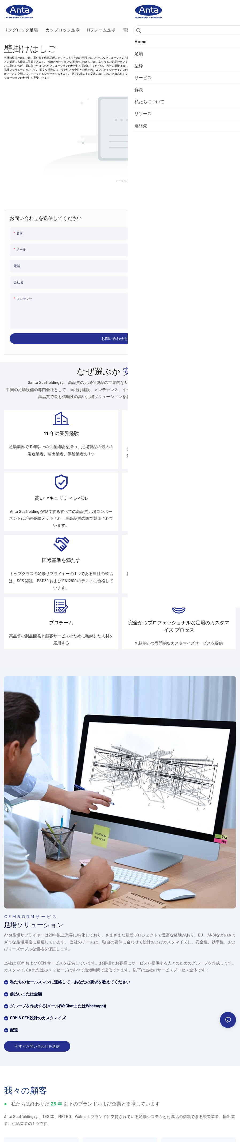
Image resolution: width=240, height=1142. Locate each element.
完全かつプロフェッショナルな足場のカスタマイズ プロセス (178, 638)
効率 (179, 437)
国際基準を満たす (61, 569)
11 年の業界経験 (61, 435)
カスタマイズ (178, 569)
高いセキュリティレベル (61, 503)
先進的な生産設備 (179, 503)
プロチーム (61, 634)
